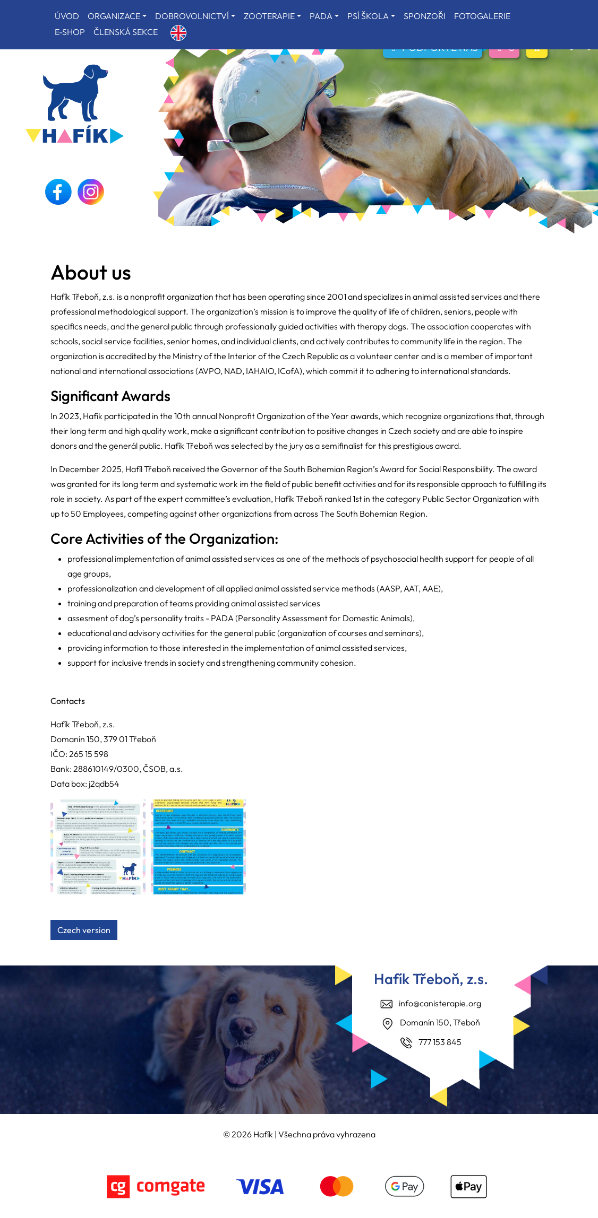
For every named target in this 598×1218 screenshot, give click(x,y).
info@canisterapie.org (440, 1003)
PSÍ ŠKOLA (368, 16)
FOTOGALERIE (482, 16)
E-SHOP (70, 32)
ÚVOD (67, 16)
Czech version (83, 930)
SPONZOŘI (425, 16)
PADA (321, 16)
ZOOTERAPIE (269, 16)
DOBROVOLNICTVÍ (192, 16)
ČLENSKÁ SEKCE (125, 32)
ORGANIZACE (114, 16)
